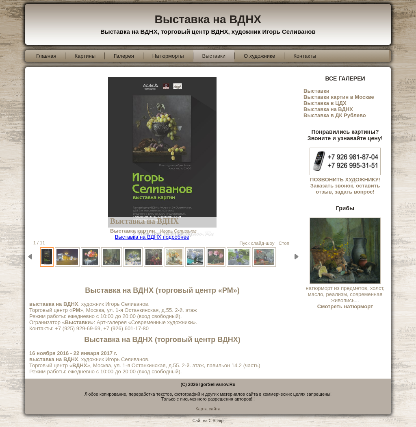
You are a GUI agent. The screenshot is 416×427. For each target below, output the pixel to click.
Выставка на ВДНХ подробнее (152, 237)
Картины (84, 56)
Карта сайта (207, 408)
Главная (46, 56)
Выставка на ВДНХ (208, 19)
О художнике (259, 56)
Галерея (124, 56)
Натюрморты (168, 56)
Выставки (213, 56)
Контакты (304, 56)
